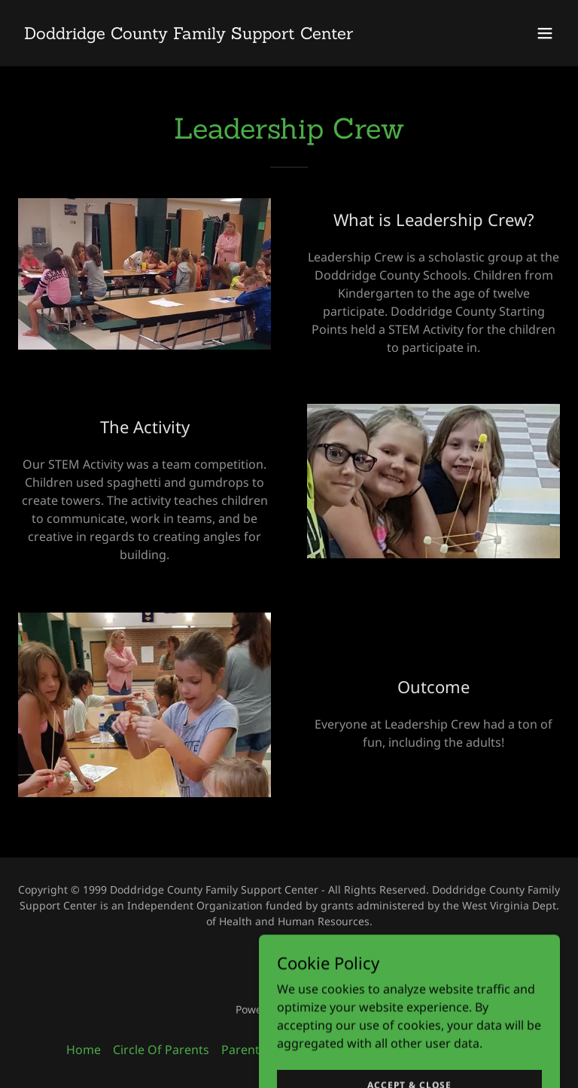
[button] (545, 33)
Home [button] (83, 1049)
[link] (188, 34)
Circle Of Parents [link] (161, 1049)
